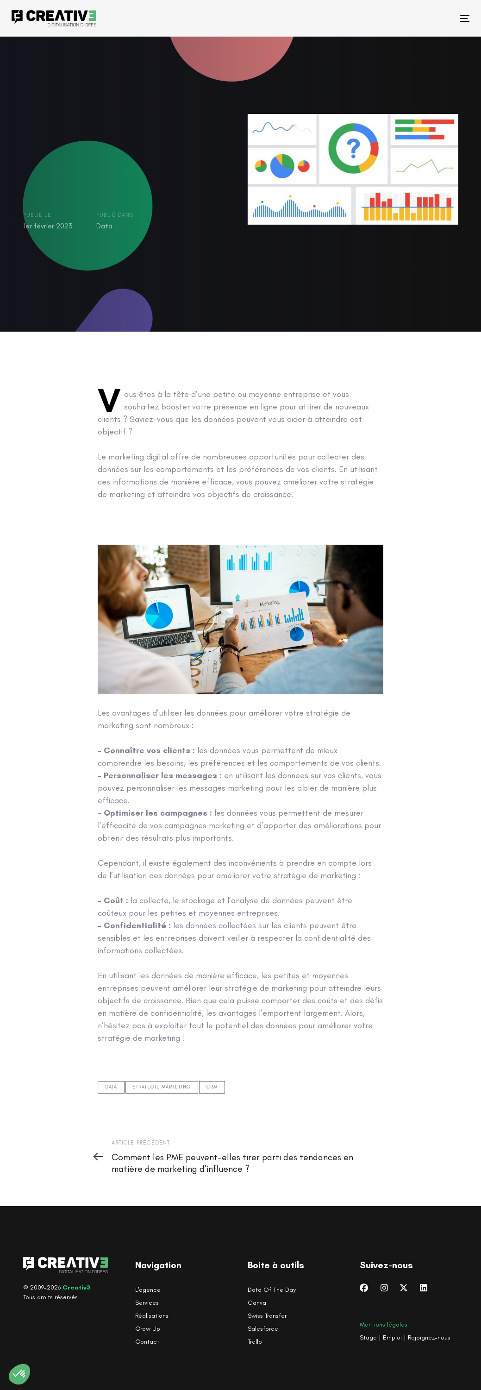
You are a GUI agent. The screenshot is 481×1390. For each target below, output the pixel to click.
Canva (257, 1303)
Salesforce (263, 1329)
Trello (255, 1342)
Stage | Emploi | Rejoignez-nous (405, 1337)
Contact (147, 1342)
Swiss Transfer (267, 1316)
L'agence (148, 1290)
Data (104, 226)
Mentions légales (383, 1324)
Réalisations (152, 1316)
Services (147, 1303)
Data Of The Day (272, 1290)
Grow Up (147, 1329)
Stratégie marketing (162, 1087)
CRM (212, 1087)
